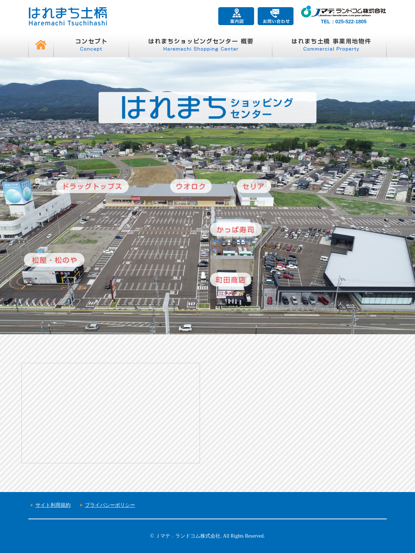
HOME (40, 44)
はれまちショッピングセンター (200, 44)
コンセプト (91, 44)
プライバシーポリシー (110, 505)
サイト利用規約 (53, 505)
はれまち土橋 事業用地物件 (329, 44)
